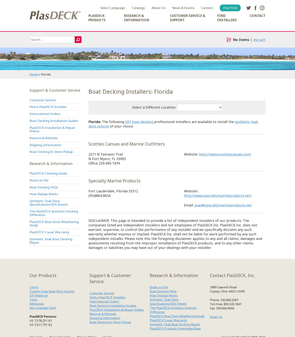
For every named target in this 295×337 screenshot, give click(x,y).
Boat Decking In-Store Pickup (51, 152)
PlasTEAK (230, 8)
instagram (262, 8)
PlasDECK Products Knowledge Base (175, 328)
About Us (158, 8)
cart (228, 39)
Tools (33, 300)
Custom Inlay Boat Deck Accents (52, 291)
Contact (257, 16)
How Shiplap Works (44, 194)
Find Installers (227, 18)
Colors (34, 287)
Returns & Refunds (44, 138)
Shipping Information (45, 145)
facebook (255, 8)
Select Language (112, 8)
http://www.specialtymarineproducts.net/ (218, 195)
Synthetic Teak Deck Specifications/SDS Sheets (49, 203)
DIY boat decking (139, 121)
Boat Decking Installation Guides (54, 121)
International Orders (45, 114)
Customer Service (43, 100)
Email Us (216, 317)
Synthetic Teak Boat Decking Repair (51, 241)
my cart (259, 39)
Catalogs (138, 8)
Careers (207, 8)
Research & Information (136, 18)
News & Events (183, 8)
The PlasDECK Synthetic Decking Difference (54, 213)
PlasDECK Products (97, 18)
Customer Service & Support (187, 18)
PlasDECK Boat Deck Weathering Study (54, 223)
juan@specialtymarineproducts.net (223, 205)
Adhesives (37, 304)
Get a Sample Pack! (43, 308)
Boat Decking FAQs (44, 187)
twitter (248, 8)
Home (34, 74)
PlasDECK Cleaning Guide (48, 173)
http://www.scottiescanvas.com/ (225, 154)
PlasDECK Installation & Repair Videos (52, 129)
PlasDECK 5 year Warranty (49, 232)
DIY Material (39, 295)
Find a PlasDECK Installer (48, 107)
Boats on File (39, 180)
